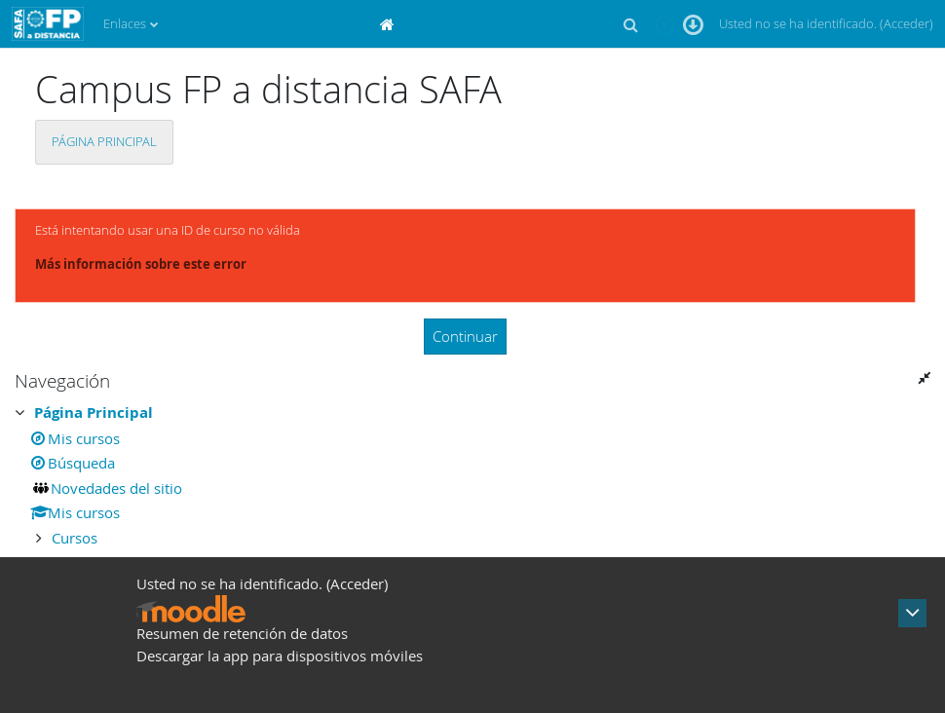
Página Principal (104, 141)
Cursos (74, 537)
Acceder (906, 23)
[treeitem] (472, 475)
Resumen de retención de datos (242, 633)
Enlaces (124, 23)
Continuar (465, 336)
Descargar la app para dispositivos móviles (279, 655)
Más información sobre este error (140, 264)
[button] (630, 24)
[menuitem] (389, 24)
